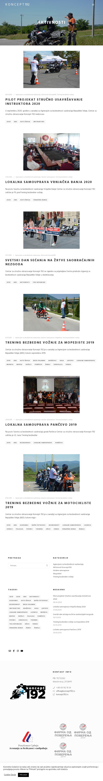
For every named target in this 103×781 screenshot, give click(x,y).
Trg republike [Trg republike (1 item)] (15, 624)
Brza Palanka (39, 361)
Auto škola (25, 122)
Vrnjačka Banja (40, 200)
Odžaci (28, 364)
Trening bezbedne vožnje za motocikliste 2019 (48, 505)
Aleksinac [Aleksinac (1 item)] (13, 600)
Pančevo (38, 364)
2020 (9, 122)
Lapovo (70, 361)
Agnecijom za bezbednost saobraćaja (28, 94)
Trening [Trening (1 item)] (34, 620)
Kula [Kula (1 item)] (36, 608)
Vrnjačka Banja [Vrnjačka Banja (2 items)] (16, 628)
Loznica (87, 525)
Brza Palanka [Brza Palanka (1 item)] (29, 604)
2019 (8, 282)
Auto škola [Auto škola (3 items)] (26, 600)
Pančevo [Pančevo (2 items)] (41, 616)
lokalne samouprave (48, 177)
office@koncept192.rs (64, 691)
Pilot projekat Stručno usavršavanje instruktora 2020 (44, 101)
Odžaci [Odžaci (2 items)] (21, 616)
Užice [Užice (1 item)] (27, 624)
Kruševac (52, 361)
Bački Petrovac (39, 525)
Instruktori (38, 122)
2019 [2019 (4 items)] (11, 597)
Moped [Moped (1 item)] (12, 616)
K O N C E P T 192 (17, 4)
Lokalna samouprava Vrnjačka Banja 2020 (48, 182)
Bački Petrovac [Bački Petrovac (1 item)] (41, 600)
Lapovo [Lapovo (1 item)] (45, 608)
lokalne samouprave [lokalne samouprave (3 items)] (18, 612)
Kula (62, 361)
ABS (15, 122)
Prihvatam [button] (23, 774)
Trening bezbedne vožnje (65, 94)
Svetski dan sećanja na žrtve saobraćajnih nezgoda (50, 262)
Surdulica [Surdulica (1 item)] (23, 620)
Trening (39, 529)
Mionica (10, 364)
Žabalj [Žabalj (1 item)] (37, 628)
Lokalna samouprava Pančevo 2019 (41, 424)
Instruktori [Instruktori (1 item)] (14, 608)
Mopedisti (58, 338)
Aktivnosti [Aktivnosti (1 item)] (34, 597)
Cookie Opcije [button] (10, 775)
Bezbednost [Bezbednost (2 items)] (14, 604)
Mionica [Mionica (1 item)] (44, 612)
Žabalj (82, 529)
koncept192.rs (60, 694)
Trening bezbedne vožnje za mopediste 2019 (49, 342)
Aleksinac (24, 525)
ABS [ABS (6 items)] (24, 597)
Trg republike (39, 282)
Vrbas (68, 364)
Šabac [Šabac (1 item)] (28, 628)
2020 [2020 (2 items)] (18, 597)
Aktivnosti (25, 282)
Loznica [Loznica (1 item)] (34, 612)
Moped (19, 364)
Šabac (47, 364)
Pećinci (29, 529)
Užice (48, 529)
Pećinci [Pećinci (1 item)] (12, 620)
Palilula (19, 529)
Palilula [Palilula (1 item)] (30, 616)
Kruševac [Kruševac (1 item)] (27, 608)
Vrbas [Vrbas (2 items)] (35, 624)
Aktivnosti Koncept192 (48, 94)
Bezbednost (25, 443)
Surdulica (58, 364)
